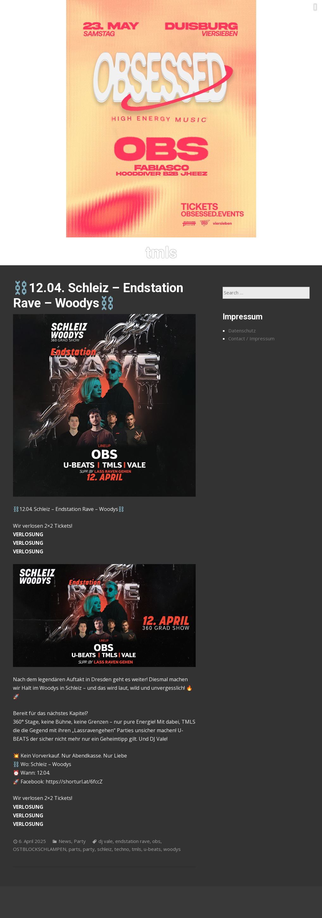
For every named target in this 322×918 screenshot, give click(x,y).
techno (121, 849)
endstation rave (132, 841)
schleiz (104, 849)
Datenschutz (242, 330)
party (89, 849)
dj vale (105, 841)
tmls (136, 849)
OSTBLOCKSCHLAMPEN (39, 849)
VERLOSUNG (28, 534)
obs (156, 841)
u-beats (152, 849)
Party (80, 841)
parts (74, 849)
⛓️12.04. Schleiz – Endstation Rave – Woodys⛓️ (98, 295)
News (65, 841)
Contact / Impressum (251, 338)
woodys (172, 849)
